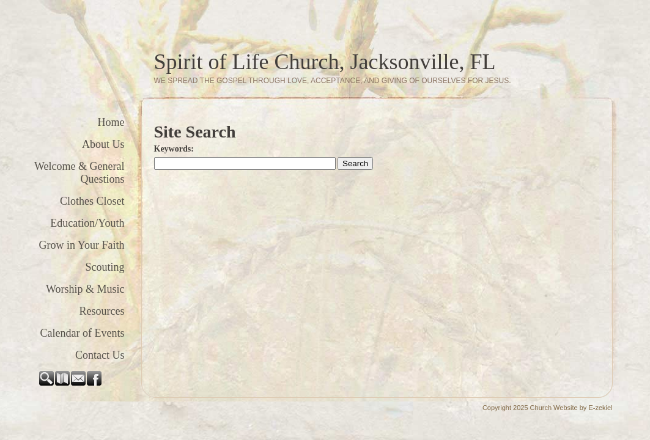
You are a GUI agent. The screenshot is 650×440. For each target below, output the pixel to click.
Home (111, 122)
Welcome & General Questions (79, 172)
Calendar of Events (82, 333)
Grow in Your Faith (81, 245)
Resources (102, 311)
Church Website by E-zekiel (571, 407)
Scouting (104, 267)
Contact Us (100, 355)
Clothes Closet (92, 201)
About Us (103, 144)
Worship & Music (85, 289)
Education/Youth (87, 223)
